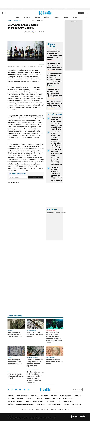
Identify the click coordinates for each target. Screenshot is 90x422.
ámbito (10, 20)
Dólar (17, 17)
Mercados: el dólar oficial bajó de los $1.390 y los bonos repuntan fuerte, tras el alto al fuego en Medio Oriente (54, 337)
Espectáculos (38, 401)
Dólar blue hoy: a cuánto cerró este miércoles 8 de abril (15, 334)
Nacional (39, 398)
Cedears (64, 212)
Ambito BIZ (17, 20)
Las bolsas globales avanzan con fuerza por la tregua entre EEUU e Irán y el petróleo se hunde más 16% (56, 174)
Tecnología (50, 401)
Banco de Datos (65, 396)
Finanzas (37, 17)
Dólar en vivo (14, 9)
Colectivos (74, 9)
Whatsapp (28, 389)
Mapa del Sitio (68, 401)
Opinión (66, 17)
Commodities (58, 212)
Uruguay (75, 17)
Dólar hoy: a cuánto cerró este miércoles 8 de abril (35, 334)
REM (28, 9)
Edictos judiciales (54, 404)
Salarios (44, 9)
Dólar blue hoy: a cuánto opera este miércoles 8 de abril (15, 362)
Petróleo (22, 9)
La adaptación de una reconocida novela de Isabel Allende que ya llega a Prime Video (54, 93)
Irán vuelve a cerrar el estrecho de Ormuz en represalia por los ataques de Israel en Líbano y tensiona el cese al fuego (56, 139)
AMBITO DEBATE (59, 409)
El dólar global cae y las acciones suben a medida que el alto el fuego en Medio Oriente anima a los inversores (35, 377)
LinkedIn (20, 389)
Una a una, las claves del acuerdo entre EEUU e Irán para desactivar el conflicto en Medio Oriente (56, 123)
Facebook (12, 389)
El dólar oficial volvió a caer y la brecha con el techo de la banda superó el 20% (35, 363)
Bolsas (53, 212)
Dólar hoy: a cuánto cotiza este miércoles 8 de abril (16, 376)
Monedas (49, 212)
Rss (59, 401)
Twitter (8, 389)
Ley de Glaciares (65, 9)
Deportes (56, 398)
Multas (66, 404)
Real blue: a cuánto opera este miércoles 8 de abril (54, 362)
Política (46, 17)
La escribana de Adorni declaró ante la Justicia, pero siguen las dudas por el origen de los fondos (54, 54)
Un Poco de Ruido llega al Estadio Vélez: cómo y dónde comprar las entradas (54, 66)
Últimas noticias (22, 396)
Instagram (16, 389)
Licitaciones (76, 404)
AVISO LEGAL (40, 404)
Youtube (24, 389)
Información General (15, 401)
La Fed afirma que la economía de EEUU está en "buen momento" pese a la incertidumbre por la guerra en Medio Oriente (54, 79)
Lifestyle (29, 398)
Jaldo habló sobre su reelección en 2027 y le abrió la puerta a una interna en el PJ (54, 104)
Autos (28, 401)
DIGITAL (28, 409)
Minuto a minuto (51, 330)
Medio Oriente (35, 9)
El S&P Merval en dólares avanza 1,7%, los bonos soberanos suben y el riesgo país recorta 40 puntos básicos (56, 157)
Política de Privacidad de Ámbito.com (20, 404)
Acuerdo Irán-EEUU (53, 9)
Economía (27, 17)
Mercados (77, 396)
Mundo (47, 398)
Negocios (56, 17)
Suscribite (36, 177)
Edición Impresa (68, 398)
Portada (11, 396)
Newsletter (86, 17)
